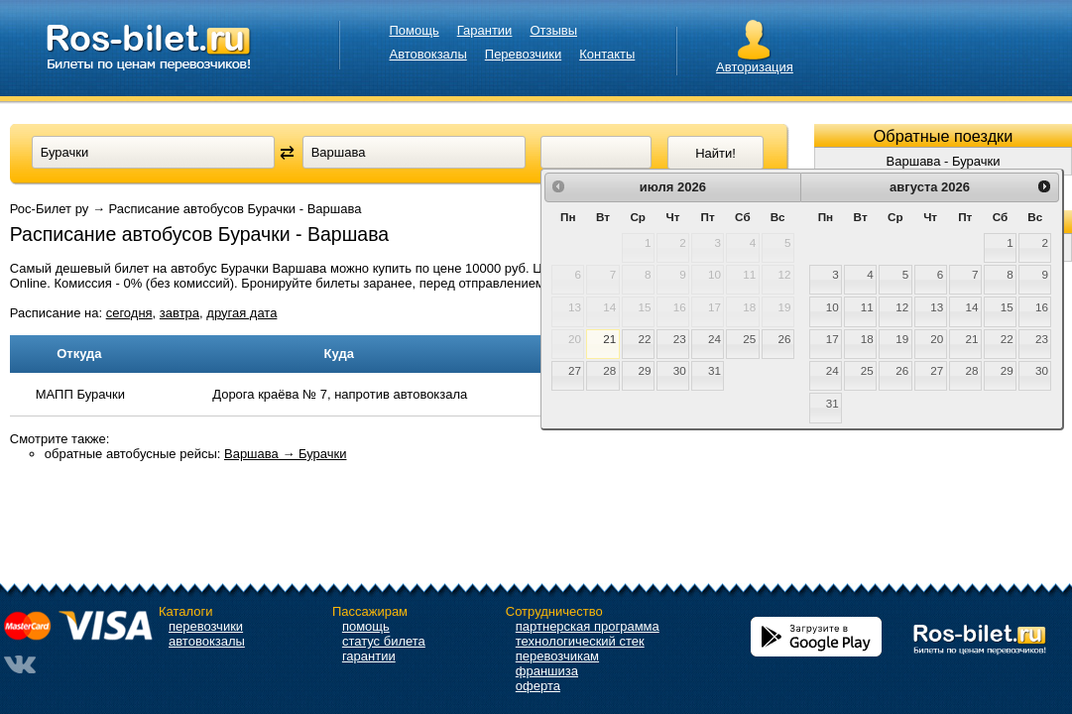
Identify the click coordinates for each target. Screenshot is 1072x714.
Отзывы (553, 30)
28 (609, 370)
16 (1041, 306)
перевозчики (206, 626)
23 (679, 338)
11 (867, 306)
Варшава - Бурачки (944, 161)
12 (901, 306)
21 (609, 338)
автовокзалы (207, 641)
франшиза (547, 670)
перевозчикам (557, 656)
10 (832, 306)
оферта (538, 685)
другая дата (241, 312)
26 (783, 338)
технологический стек (580, 641)
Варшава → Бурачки (285, 453)
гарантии (369, 656)
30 (679, 370)
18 (867, 338)
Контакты (607, 54)
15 (1007, 306)
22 (645, 338)
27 (574, 370)
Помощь (414, 30)
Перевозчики (523, 54)
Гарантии (485, 30)
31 (714, 370)
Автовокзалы (428, 54)
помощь (366, 626)
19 (901, 338)
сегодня (129, 312)
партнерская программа (587, 626)
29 (645, 370)
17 (832, 338)
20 (936, 338)
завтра (179, 312)
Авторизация (754, 67)
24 (714, 338)
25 (749, 338)
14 (972, 306)
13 (936, 306)
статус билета (383, 641)
